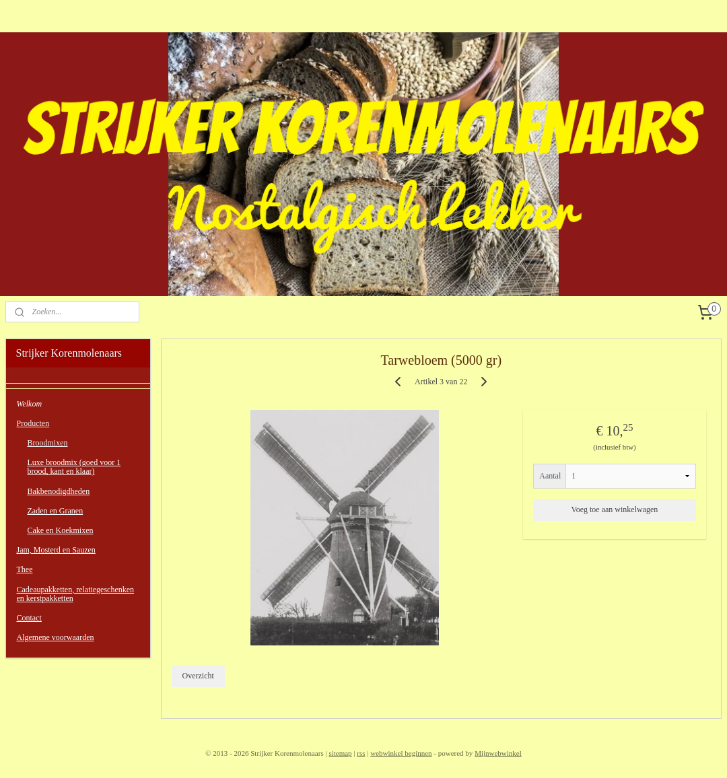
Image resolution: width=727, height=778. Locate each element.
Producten (33, 423)
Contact (29, 618)
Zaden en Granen (55, 511)
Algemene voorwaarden (55, 637)
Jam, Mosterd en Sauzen (56, 550)
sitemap (339, 753)
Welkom (29, 404)
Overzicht (198, 675)
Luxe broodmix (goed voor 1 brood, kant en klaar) (74, 467)
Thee (25, 569)
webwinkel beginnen (400, 753)
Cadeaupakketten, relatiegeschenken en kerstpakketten (76, 594)
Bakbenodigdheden (59, 491)
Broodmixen (48, 443)
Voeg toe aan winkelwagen (615, 509)
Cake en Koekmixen (61, 530)
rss (361, 753)
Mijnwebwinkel (498, 753)
